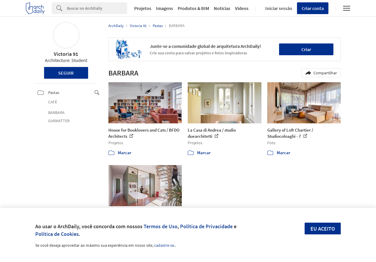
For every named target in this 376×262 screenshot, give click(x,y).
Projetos (142, 8)
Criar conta (313, 8)
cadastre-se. (164, 245)
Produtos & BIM (193, 8)
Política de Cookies (57, 234)
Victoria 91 (66, 54)
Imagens (164, 8)
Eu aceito (322, 228)
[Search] (97, 8)
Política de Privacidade (206, 226)
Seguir (66, 73)
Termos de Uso (160, 226)
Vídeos (242, 8)
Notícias (222, 8)
